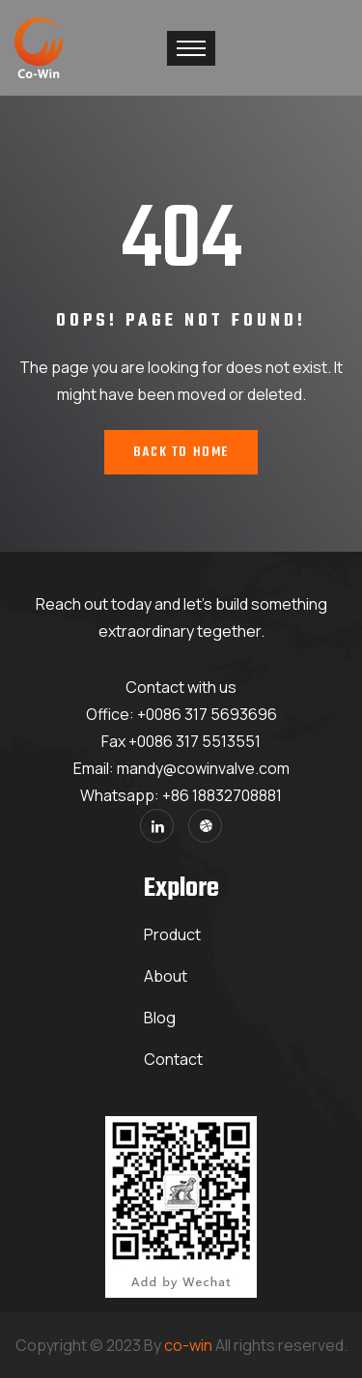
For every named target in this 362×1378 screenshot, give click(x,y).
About (165, 976)
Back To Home (181, 453)
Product (172, 934)
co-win (188, 1345)
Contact (173, 1059)
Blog (160, 1017)
